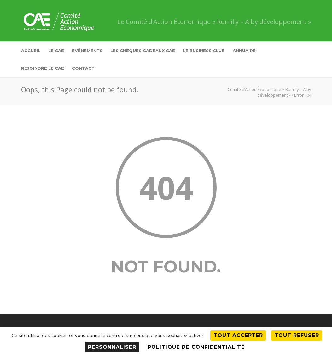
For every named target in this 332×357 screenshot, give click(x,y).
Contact (83, 68)
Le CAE (56, 50)
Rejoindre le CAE (42, 68)
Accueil (30, 50)
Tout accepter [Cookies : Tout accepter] (238, 335)
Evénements (87, 50)
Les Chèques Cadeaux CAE (142, 50)
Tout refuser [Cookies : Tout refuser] (296, 335)
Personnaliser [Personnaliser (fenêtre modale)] (112, 347)
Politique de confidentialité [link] (196, 347)
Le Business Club (204, 50)
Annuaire (244, 50)
